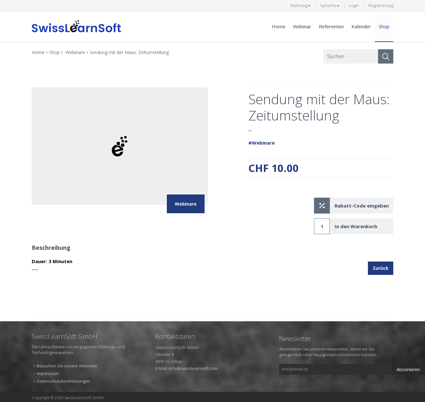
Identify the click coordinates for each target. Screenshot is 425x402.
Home (278, 26)
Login (354, 5)
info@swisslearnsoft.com (193, 368)
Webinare (75, 52)
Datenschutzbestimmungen (63, 381)
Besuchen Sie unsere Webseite (67, 366)
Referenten (331, 26)
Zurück (381, 268)
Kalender (361, 26)
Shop (384, 26)
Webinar (302, 26)
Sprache (329, 5)
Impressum (47, 373)
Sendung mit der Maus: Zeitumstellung (129, 52)
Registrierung (381, 5)
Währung (300, 5)
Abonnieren (408, 369)
